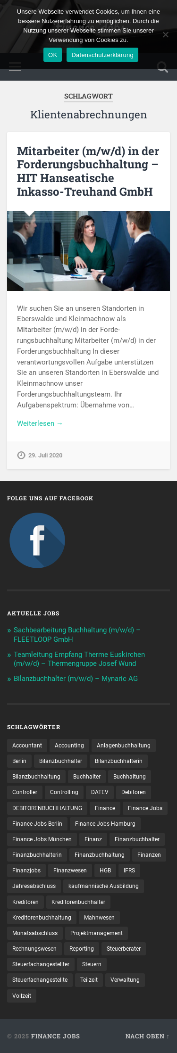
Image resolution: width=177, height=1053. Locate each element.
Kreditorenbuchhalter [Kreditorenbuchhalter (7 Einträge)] (78, 902)
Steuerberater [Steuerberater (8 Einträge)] (124, 948)
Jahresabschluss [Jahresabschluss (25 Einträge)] (34, 886)
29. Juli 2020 (45, 455)
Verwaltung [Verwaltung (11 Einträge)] (125, 980)
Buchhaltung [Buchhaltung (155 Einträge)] (129, 776)
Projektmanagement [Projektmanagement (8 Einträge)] (96, 933)
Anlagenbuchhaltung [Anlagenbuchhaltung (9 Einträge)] (124, 745)
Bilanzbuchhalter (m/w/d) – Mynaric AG (76, 678)
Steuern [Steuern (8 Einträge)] (91, 964)
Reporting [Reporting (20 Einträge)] (81, 948)
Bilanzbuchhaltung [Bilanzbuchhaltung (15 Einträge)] (36, 776)
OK (52, 54)
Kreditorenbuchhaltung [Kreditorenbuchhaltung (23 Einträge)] (41, 917)
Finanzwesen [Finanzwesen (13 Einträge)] (70, 870)
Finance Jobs (55, 1036)
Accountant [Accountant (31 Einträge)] (27, 745)
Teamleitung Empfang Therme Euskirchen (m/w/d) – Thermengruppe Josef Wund (79, 659)
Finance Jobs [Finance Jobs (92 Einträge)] (145, 808)
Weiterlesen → (40, 423)
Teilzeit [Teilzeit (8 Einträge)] (89, 980)
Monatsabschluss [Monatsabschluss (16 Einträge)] (35, 933)
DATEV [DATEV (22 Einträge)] (100, 792)
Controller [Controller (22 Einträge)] (24, 792)
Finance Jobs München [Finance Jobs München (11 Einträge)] (42, 839)
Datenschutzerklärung (102, 54)
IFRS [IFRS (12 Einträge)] (129, 870)
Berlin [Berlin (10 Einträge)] (19, 761)
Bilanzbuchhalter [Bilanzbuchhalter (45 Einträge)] (60, 761)
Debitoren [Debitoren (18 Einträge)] (133, 792)
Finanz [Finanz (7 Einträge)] (93, 839)
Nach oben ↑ (148, 1036)
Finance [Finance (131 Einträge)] (105, 808)
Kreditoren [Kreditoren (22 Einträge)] (25, 902)
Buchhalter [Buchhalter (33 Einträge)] (87, 776)
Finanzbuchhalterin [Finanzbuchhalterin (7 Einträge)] (37, 855)
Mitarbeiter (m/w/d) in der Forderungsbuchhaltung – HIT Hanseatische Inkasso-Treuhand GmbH (88, 171)
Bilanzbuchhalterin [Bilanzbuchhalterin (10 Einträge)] (119, 761)
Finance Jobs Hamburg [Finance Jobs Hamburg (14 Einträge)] (105, 824)
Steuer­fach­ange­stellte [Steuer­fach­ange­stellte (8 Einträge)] (39, 980)
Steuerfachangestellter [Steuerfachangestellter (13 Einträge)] (40, 964)
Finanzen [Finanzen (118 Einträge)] (149, 855)
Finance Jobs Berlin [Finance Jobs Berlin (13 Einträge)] (37, 824)
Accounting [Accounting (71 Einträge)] (69, 745)
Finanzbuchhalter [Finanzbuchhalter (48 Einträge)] (137, 839)
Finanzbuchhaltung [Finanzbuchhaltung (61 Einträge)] (100, 855)
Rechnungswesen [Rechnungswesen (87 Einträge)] (34, 948)
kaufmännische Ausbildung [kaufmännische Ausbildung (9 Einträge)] (103, 886)
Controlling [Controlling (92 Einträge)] (64, 792)
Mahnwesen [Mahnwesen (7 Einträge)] (99, 917)
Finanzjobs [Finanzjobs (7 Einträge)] (26, 870)
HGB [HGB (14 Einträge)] (105, 870)
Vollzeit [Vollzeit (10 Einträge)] (21, 996)
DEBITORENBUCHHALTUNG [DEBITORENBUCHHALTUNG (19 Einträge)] (47, 808)
